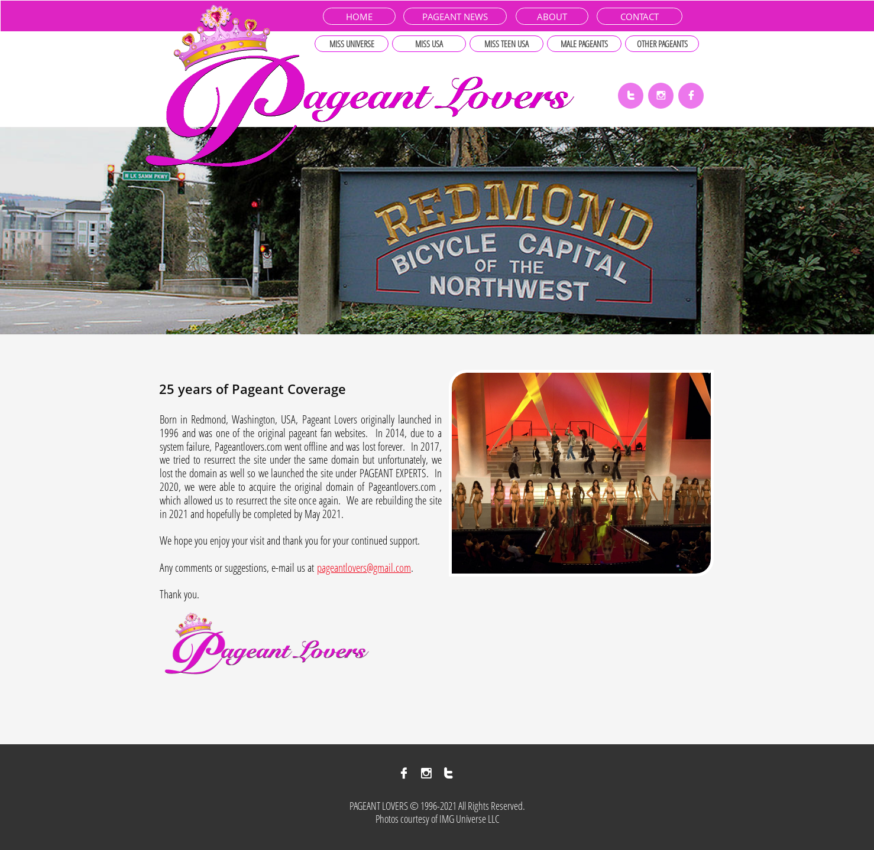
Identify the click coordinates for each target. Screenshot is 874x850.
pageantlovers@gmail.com (364, 567)
